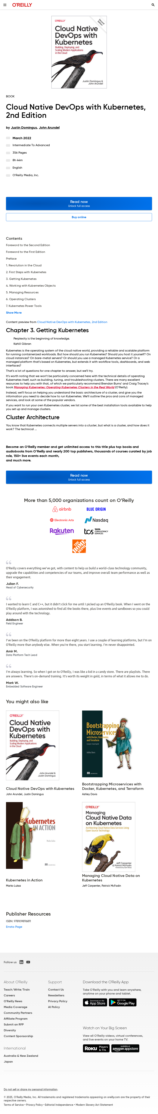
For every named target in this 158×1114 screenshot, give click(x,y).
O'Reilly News (13, 1001)
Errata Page (14, 926)
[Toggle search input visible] (153, 4)
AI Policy (54, 1007)
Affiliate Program (16, 1019)
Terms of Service (14, 1104)
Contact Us (56, 990)
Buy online (79, 217)
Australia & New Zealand (21, 1056)
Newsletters (56, 995)
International (15, 1048)
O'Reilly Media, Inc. (26, 175)
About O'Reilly (15, 982)
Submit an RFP (14, 1024)
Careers (9, 995)
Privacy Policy (57, 1001)
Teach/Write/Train (17, 990)
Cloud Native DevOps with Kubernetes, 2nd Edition (72, 322)
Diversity (10, 1030)
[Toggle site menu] (4, 4)
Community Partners (18, 1013)
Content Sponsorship (18, 1036)
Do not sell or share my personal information (30, 1089)
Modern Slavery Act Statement (94, 1104)
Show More (14, 312)
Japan (8, 1062)
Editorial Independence (59, 1104)
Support (55, 982)
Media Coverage (15, 1007)
